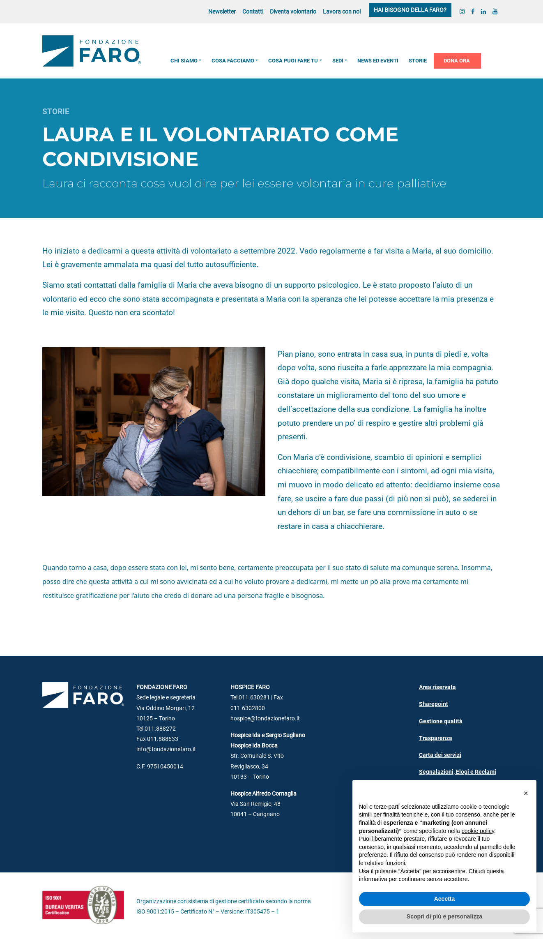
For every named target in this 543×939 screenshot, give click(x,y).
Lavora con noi (342, 11)
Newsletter (222, 11)
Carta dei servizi (440, 755)
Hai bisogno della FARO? (410, 10)
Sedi (337, 61)
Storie (418, 61)
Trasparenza (435, 738)
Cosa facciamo (233, 61)
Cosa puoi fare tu (293, 61)
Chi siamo (184, 61)
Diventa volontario (293, 11)
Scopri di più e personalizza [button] (444, 916)
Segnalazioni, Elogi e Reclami (457, 771)
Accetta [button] (444, 898)
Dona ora (457, 61)
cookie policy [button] (478, 831)
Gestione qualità (440, 721)
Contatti (252, 11)
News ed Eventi (377, 61)
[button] (525, 793)
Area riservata (437, 687)
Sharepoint (433, 704)
